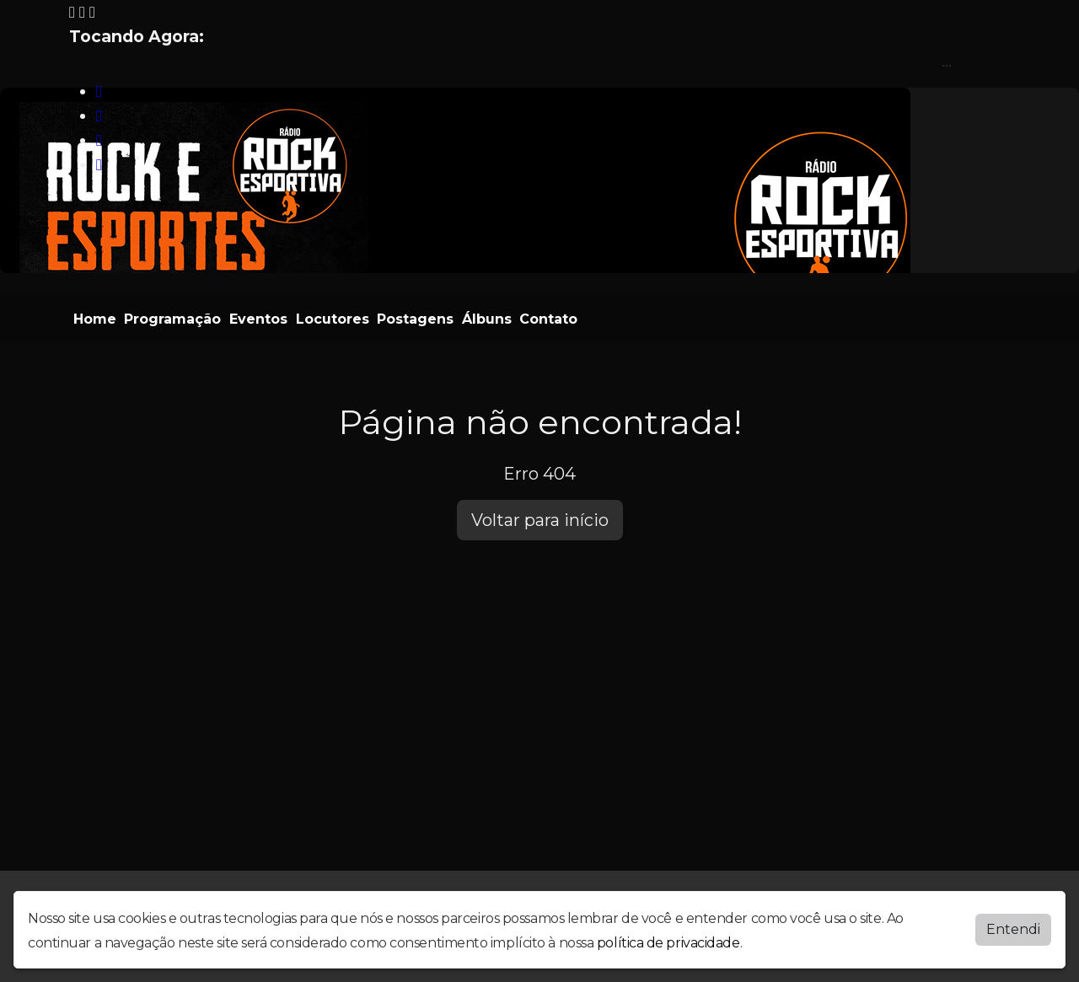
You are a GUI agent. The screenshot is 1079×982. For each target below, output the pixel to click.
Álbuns (487, 319)
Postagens (415, 319)
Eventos (258, 319)
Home (94, 319)
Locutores (332, 319)
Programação (172, 319)
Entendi (1013, 929)
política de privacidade (668, 943)
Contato (548, 319)
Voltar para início (540, 520)
